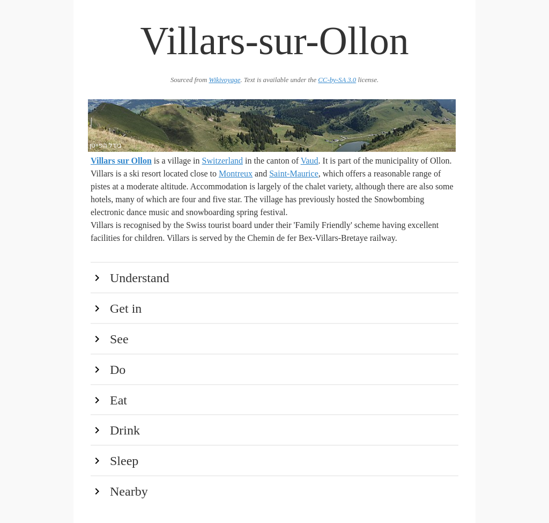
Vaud (309, 160)
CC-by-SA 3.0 (337, 80)
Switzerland (222, 160)
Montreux (236, 173)
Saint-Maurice (293, 173)
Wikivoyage (224, 80)
